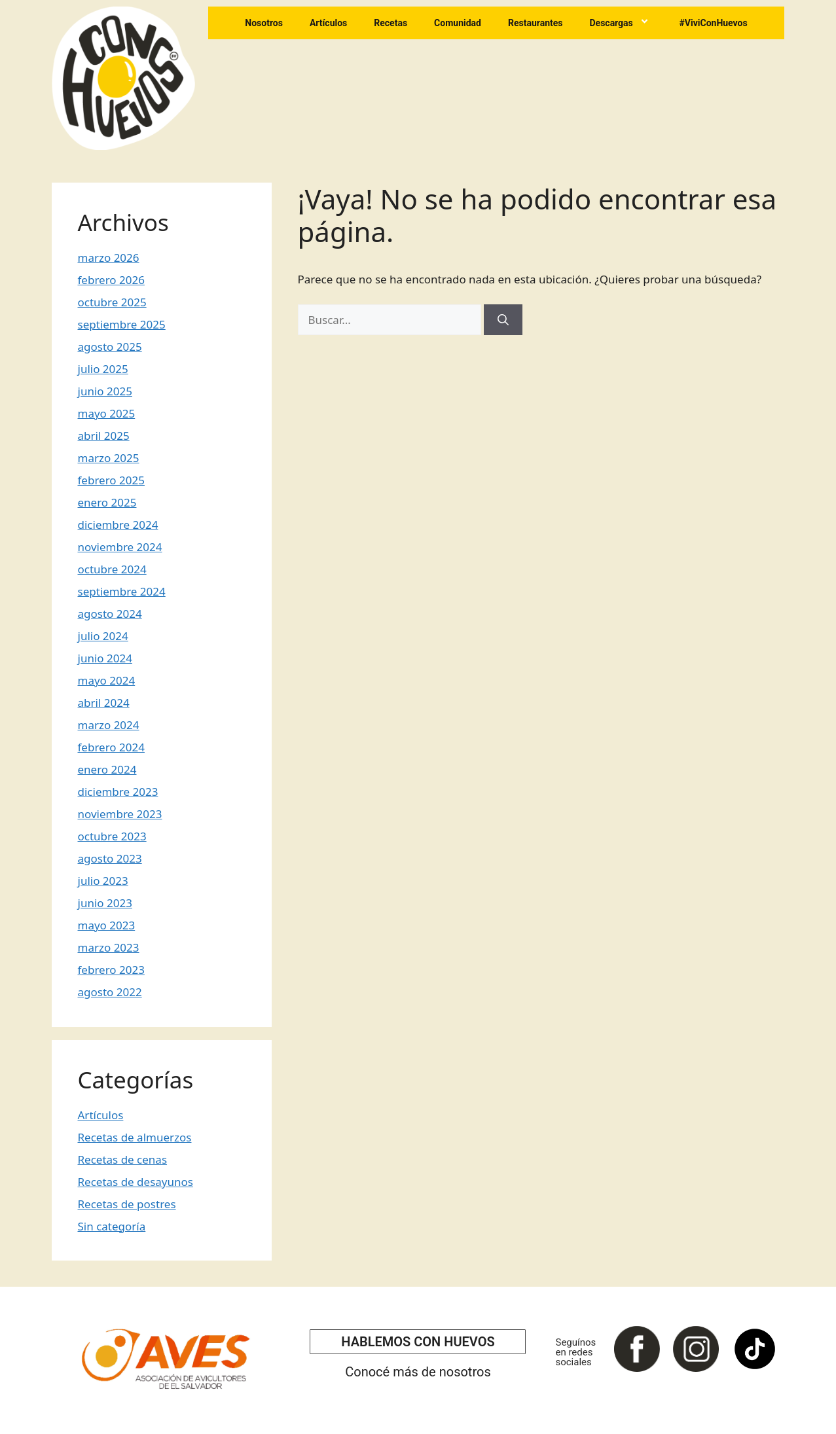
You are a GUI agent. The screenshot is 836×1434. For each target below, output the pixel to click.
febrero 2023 (111, 969)
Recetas (390, 23)
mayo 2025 (107, 413)
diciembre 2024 (118, 524)
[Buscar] (503, 320)
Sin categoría (112, 1226)
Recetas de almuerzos (135, 1137)
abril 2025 (104, 435)
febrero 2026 (111, 279)
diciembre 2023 (118, 791)
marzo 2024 (108, 724)
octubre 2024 (112, 569)
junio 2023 (105, 902)
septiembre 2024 (122, 591)
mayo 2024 (107, 680)
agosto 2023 (110, 858)
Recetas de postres (127, 1203)
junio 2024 (105, 658)
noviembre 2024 (120, 546)
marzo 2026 (108, 257)
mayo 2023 (107, 925)
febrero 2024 (111, 747)
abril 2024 (104, 702)
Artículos (328, 23)
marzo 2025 (108, 457)
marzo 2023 (108, 947)
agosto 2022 (110, 991)
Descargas (620, 22)
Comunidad (457, 23)
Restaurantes (535, 23)
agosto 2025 (110, 346)
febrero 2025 (111, 480)
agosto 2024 (110, 613)
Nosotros (264, 23)
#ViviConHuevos (714, 23)
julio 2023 (103, 880)
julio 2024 (103, 635)
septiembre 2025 (122, 324)
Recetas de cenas (123, 1159)
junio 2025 (105, 391)
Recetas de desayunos (135, 1181)
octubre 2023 (112, 836)
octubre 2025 (112, 302)
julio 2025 (103, 368)
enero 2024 (107, 769)
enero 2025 (107, 502)
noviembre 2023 (120, 813)
